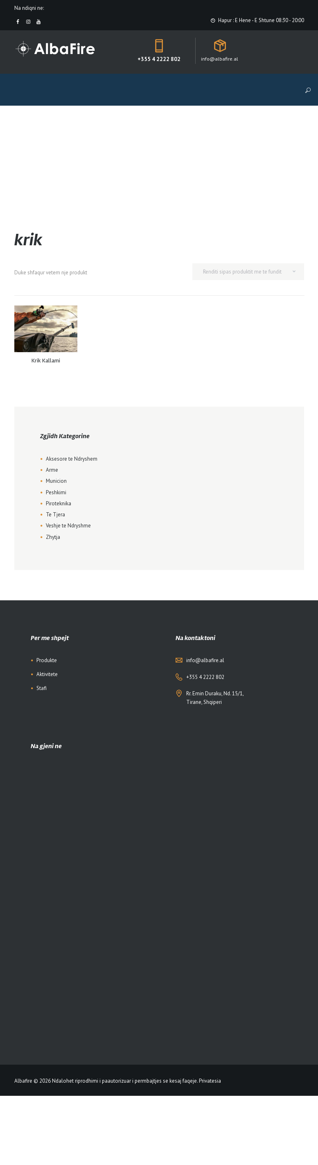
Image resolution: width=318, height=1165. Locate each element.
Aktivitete (47, 674)
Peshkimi (56, 492)
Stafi (41, 688)
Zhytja (53, 537)
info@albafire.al (205, 660)
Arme (52, 469)
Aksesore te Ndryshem (71, 458)
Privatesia (210, 1080)
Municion (56, 480)
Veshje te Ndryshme (68, 525)
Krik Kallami (46, 360)
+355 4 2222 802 (159, 59)
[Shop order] (248, 272)
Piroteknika (58, 503)
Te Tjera (55, 514)
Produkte (46, 660)
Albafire (23, 1080)
